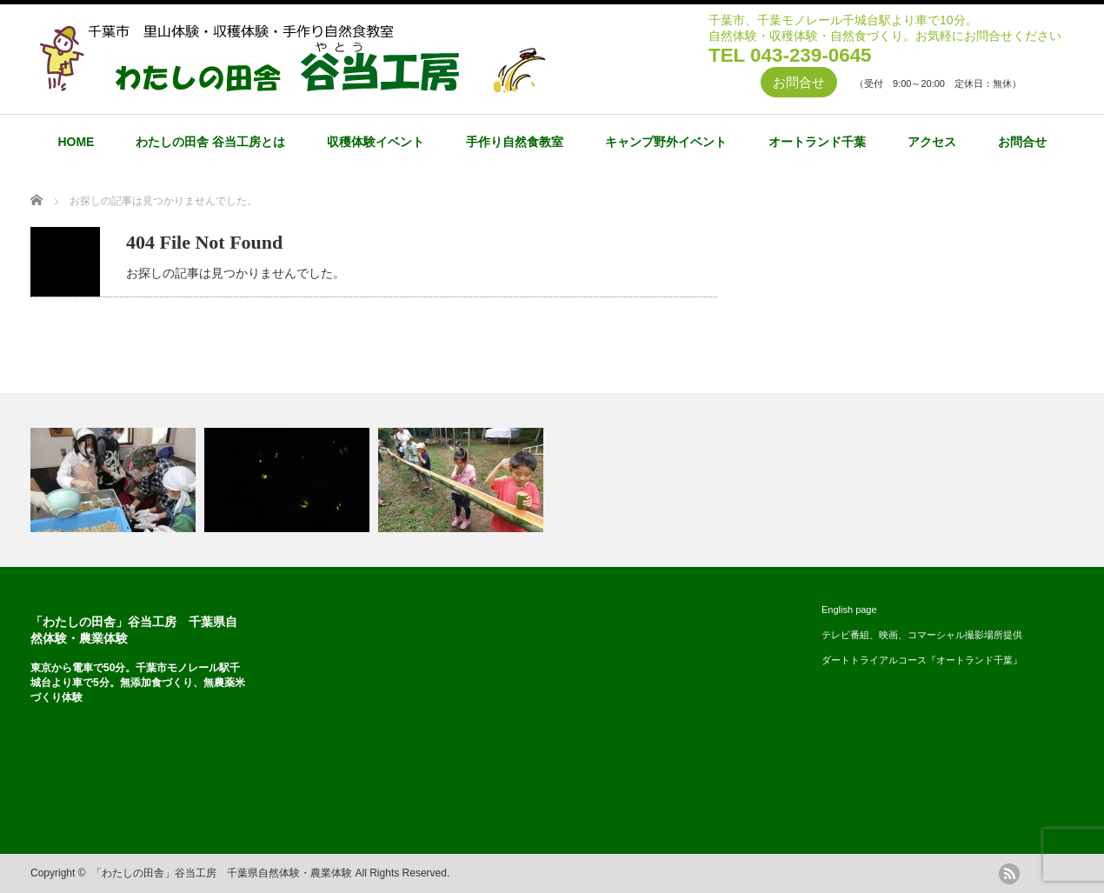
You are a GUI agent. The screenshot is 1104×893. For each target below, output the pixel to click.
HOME (75, 142)
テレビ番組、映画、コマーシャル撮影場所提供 (921, 635)
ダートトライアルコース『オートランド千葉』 (921, 660)
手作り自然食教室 (514, 142)
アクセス (932, 142)
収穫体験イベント (375, 142)
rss (1009, 873)
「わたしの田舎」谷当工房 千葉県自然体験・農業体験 (221, 873)
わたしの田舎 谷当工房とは (210, 142)
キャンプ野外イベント (666, 142)
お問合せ (799, 82)
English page (849, 609)
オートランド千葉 (817, 142)
